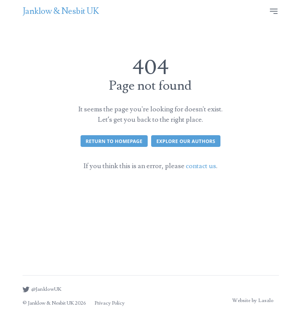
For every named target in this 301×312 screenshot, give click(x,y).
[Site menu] (274, 11)
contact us (201, 166)
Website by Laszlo (252, 300)
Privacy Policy (109, 303)
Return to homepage (114, 141)
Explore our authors (185, 141)
